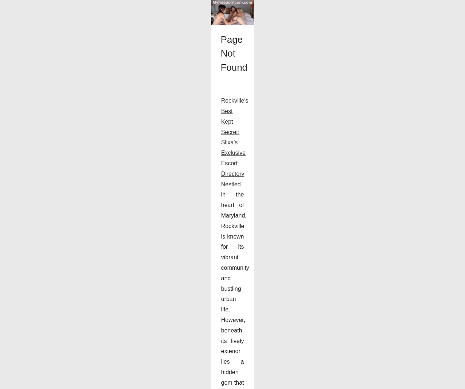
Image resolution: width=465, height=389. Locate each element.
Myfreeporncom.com (52, 381)
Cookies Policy (89, 381)
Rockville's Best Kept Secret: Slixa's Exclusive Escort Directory (98, 312)
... (331, 354)
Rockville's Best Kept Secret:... (386, 300)
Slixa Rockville (261, 333)
